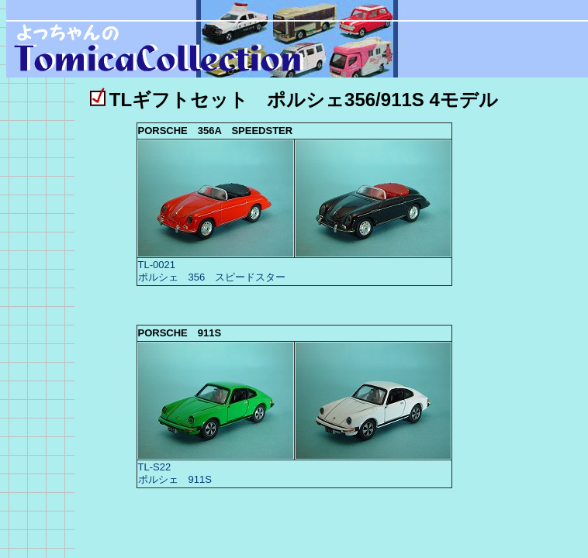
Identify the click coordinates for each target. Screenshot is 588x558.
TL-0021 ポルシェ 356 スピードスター (212, 271)
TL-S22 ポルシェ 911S (175, 473)
